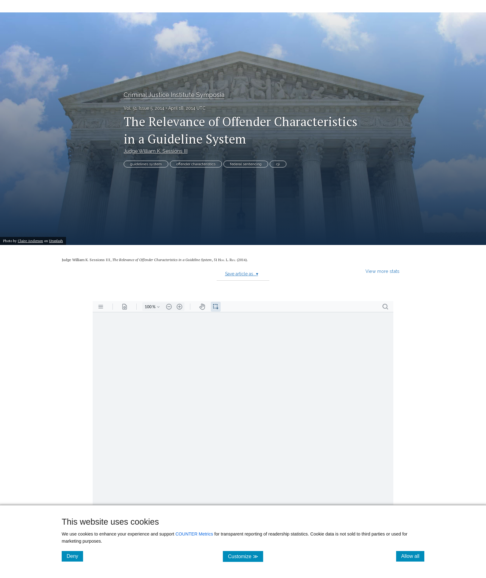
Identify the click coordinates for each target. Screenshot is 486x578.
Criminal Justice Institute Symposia (174, 95)
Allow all (412, 556)
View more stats (382, 271)
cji (278, 164)
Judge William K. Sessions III (156, 151)
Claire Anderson (30, 240)
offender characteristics (195, 164)
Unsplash (56, 240)
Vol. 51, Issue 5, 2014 (144, 108)
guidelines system (146, 164)
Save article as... (241, 273)
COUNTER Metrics (194, 533)
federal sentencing (246, 164)
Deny (75, 556)
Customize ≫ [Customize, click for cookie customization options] (245, 556)
